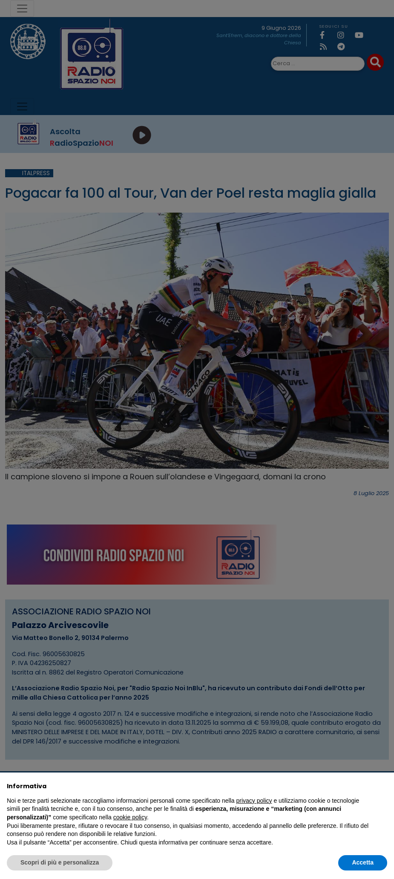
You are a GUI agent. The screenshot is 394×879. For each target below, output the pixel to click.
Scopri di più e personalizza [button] (59, 862)
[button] (383, 786)
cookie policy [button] (130, 817)
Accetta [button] (363, 862)
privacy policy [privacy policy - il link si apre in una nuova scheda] (254, 800)
